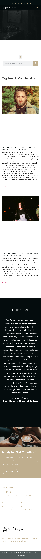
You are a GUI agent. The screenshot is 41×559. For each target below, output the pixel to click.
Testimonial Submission (8, 510)
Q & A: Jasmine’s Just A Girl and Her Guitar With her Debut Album (20, 254)
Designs (22, 513)
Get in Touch (9, 471)
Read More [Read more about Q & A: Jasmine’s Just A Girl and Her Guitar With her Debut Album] (5, 282)
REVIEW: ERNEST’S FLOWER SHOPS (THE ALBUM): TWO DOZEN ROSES (20, 148)
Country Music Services (26, 510)
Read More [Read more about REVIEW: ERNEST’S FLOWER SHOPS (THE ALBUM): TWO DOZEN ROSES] (5, 187)
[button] (37, 7)
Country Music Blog (7, 507)
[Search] (35, 63)
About (22, 507)
